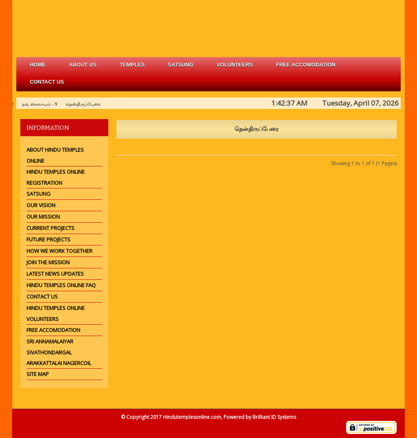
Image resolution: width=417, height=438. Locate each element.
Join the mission (48, 262)
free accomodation (306, 65)
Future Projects (48, 239)
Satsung (38, 193)
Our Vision (40, 205)
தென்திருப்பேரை (83, 104)
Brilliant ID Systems (274, 417)
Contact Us (47, 82)
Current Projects (50, 228)
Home (38, 65)
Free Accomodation (53, 330)
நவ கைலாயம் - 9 (39, 104)
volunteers (235, 65)
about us (83, 65)
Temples (132, 65)
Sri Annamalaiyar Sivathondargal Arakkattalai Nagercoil (58, 352)
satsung (180, 65)
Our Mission (43, 216)
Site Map (37, 374)
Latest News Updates (55, 273)
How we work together (59, 250)
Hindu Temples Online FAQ (61, 285)
